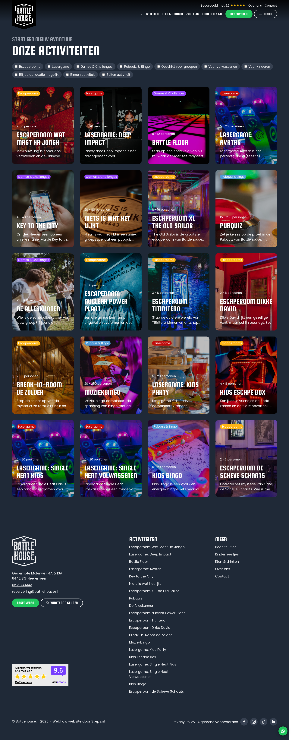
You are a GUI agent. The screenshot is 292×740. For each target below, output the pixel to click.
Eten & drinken (227, 561)
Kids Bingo (137, 684)
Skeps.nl (98, 721)
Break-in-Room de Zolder (150, 635)
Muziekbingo (139, 642)
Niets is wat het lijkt (145, 583)
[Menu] (265, 14)
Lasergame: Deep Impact (150, 554)
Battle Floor (138, 561)
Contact (271, 5)
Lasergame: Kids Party (147, 649)
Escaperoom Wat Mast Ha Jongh (157, 547)
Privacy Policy (184, 721)
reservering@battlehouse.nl (35, 591)
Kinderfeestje (212, 14)
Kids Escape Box (142, 657)
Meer (221, 539)
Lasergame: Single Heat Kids (152, 664)
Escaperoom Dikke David (149, 627)
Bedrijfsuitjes (225, 547)
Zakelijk (192, 14)
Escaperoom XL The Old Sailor (154, 591)
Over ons (255, 5)
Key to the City (141, 576)
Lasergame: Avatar (145, 569)
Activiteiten (150, 14)
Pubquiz (135, 598)
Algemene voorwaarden (217, 721)
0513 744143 (22, 585)
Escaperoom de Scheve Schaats (156, 691)
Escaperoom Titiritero (147, 620)
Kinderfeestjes (227, 554)
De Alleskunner (141, 605)
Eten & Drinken (172, 14)
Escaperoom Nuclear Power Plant (157, 613)
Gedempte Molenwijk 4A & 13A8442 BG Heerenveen (37, 576)
